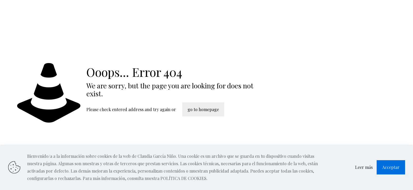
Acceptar (391, 167)
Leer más (364, 167)
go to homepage (203, 109)
